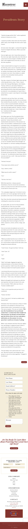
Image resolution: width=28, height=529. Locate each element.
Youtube (15, 528)
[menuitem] (11, 528)
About (14, 478)
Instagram (13, 528)
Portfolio (14, 493)
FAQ (14, 481)
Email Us (14, 507)
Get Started (14, 448)
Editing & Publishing (14, 496)
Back (24, 362)
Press (14, 483)
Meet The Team (14, 480)
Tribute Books (14, 491)
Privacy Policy (16, 525)
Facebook (11, 528)
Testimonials (14, 494)
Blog (14, 484)
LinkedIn (16, 528)
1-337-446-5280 (14, 503)
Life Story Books (14, 490)
